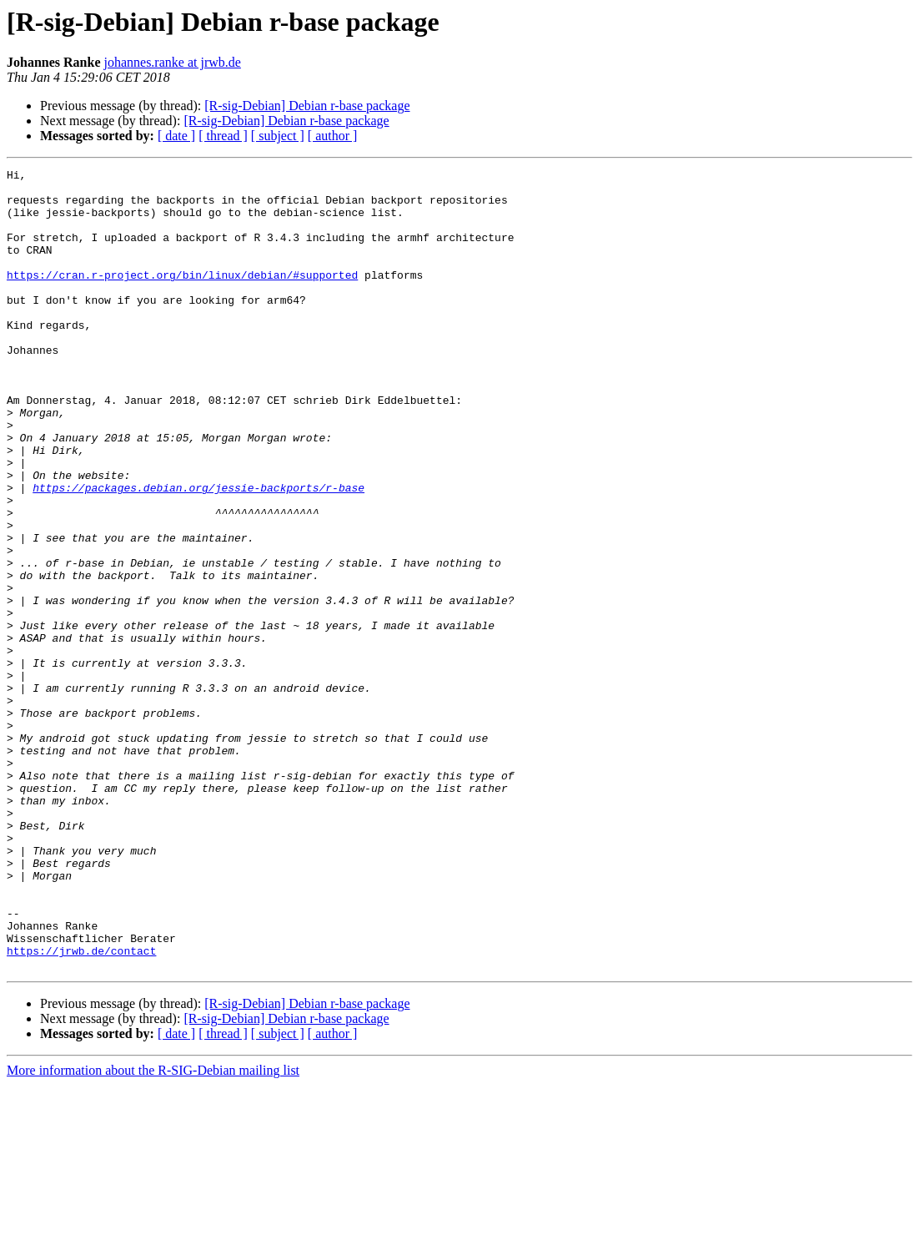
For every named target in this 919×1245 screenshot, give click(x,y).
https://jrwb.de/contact (81, 1108)
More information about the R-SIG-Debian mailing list (153, 1230)
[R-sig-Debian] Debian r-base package (306, 105)
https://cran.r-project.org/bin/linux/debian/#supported (182, 297)
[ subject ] (277, 136)
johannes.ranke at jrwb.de (171, 62)
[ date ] (176, 136)
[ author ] (333, 136)
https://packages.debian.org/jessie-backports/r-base (198, 552)
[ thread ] (223, 136)
